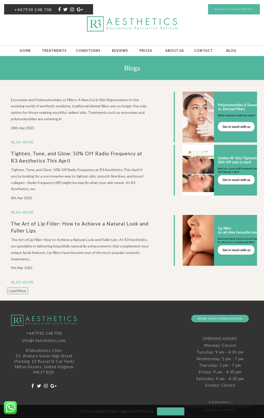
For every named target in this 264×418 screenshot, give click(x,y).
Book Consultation (234, 9)
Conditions (88, 51)
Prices (145, 51)
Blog (231, 51)
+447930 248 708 (33, 9)
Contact (203, 51)
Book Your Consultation (220, 318)
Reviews (120, 51)
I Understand (170, 411)
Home (25, 51)
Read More (22, 142)
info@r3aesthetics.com (44, 340)
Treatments (54, 51)
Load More (17, 290)
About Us (174, 51)
